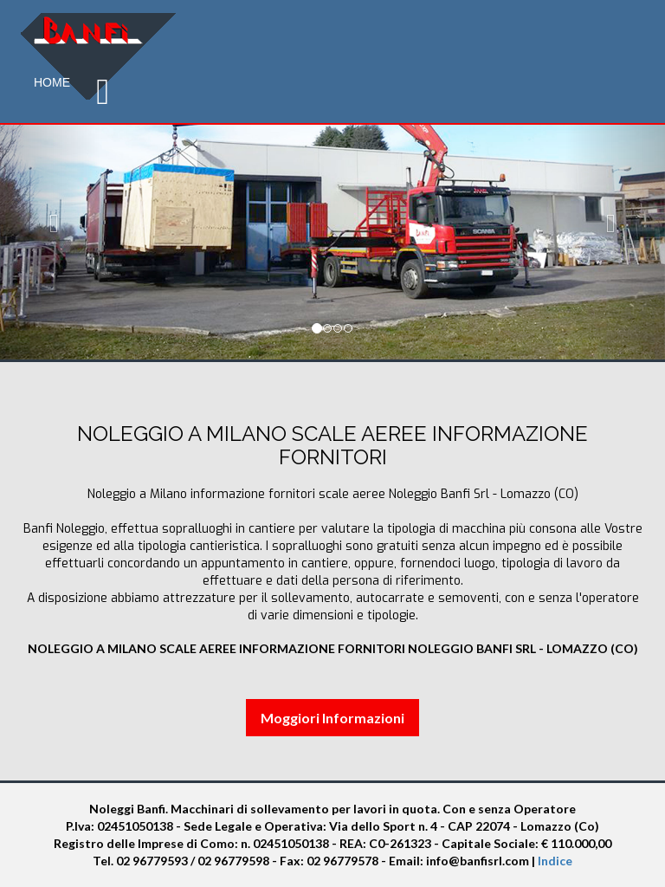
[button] (50, 218)
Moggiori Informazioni (332, 717)
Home (52, 82)
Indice (555, 860)
